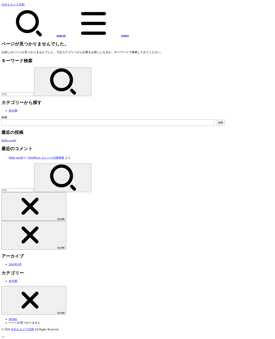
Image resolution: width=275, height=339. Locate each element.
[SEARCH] (33, 35)
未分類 (13, 110)
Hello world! (8, 140)
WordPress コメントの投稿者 (46, 157)
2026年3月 (15, 264)
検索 (4, 117)
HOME (13, 319)
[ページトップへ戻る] (2, 336)
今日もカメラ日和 (13, 4)
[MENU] (97, 35)
